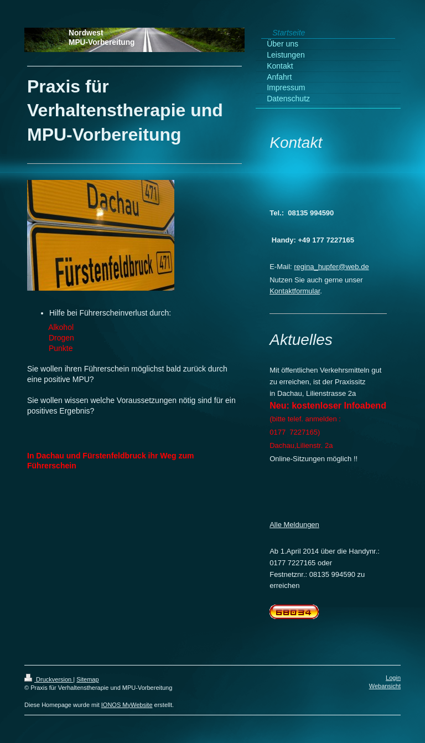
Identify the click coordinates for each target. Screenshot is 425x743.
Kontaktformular (294, 291)
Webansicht (385, 686)
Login (393, 677)
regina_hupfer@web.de (331, 266)
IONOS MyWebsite (127, 704)
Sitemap (87, 679)
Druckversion (48, 679)
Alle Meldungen (294, 524)
